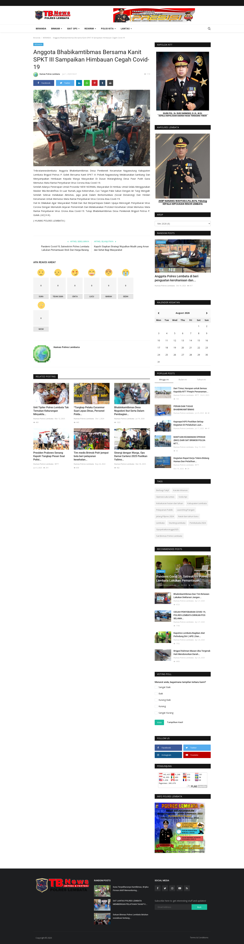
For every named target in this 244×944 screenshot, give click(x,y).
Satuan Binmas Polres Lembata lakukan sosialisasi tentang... (130, 916)
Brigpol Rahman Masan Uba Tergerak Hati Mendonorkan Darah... (192, 652)
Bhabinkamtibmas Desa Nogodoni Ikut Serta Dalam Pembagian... (129, 411)
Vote (159, 722)
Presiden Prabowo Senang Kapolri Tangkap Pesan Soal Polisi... (49, 456)
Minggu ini (164, 379)
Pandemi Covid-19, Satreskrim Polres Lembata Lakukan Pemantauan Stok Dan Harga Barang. (65, 248)
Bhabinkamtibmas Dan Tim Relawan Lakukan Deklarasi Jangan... (191, 596)
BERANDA (47, 38)
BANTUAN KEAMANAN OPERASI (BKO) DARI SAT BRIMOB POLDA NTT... (189, 440)
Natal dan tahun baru (188, 516)
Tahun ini (201, 379)
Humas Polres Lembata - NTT (46, 464)
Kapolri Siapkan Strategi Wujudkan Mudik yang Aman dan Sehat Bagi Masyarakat (121, 248)
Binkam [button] (56, 28)
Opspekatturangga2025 (167, 529)
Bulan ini (183, 379)
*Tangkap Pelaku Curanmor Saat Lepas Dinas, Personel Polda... (89, 411)
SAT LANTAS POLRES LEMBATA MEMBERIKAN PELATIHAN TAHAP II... (130, 902)
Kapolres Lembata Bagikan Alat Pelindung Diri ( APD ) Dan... (189, 635)
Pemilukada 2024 (198, 522)
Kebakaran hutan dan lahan (169, 503)
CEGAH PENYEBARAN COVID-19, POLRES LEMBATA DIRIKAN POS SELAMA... (190, 615)
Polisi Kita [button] (108, 28)
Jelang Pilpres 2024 (165, 516)
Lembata (160, 522)
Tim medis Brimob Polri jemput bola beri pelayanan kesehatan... (91, 456)
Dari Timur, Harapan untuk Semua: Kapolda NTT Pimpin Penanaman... (191, 390)
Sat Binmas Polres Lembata (169, 536)
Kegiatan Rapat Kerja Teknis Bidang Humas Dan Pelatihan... (191, 460)
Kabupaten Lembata (197, 503)
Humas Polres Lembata (46, 74)
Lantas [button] (126, 28)
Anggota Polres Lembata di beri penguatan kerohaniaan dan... (176, 278)
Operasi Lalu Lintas (165, 496)
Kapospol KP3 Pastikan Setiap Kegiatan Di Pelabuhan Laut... (188, 423)
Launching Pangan (186, 509)
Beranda (41, 28)
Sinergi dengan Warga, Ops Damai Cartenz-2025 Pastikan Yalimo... (130, 456)
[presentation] (199, 244)
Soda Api (183, 496)
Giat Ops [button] (73, 28)
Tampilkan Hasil (175, 722)
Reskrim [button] (90, 28)
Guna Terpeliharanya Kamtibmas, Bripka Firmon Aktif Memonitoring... (130, 888)
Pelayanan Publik (164, 509)
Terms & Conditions (199, 937)
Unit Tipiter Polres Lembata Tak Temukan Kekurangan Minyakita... (51, 411)
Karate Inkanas (180, 490)
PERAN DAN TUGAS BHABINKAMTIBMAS (184, 408)
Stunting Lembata (177, 522)
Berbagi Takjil (162, 490)
